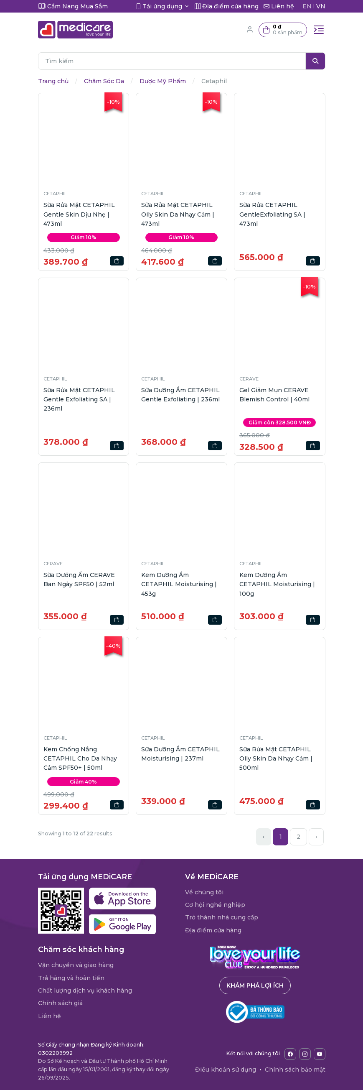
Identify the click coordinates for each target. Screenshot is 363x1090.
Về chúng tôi (204, 892)
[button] (283, 30)
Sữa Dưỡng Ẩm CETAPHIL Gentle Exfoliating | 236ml (180, 394)
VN (320, 6)
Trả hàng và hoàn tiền (71, 978)
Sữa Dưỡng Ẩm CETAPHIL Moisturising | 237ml (180, 753)
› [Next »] (316, 836)
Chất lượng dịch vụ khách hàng (85, 990)
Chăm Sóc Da (104, 81)
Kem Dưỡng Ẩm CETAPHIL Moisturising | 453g (179, 584)
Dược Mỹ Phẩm (163, 81)
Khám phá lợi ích (255, 985)
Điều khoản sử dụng (225, 1069)
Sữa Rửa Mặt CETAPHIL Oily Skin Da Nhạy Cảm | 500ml (275, 758)
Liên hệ (49, 1016)
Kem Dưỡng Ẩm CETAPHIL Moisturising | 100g (277, 584)
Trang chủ (53, 81)
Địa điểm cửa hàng (213, 930)
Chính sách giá (60, 1003)
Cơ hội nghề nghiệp (215, 905)
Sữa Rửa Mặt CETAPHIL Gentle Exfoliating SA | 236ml (79, 399)
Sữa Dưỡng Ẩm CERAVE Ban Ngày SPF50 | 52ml (79, 579)
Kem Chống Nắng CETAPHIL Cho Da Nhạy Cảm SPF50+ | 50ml (80, 758)
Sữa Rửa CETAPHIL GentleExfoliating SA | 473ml (272, 214)
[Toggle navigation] (318, 29)
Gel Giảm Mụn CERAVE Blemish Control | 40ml (274, 394)
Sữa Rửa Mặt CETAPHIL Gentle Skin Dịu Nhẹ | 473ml (79, 214)
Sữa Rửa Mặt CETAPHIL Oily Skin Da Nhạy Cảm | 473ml (177, 214)
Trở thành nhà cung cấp (221, 917)
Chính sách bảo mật (295, 1069)
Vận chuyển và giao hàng (76, 965)
